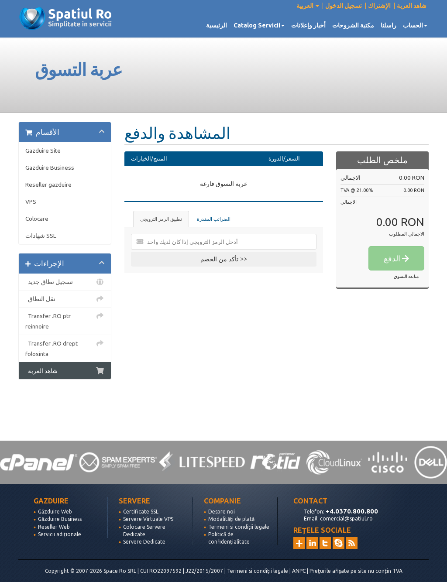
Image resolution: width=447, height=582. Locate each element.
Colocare (36, 218)
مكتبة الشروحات (353, 25)
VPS (30, 201)
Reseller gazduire (48, 184)
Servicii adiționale (59, 534)
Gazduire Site (43, 150)
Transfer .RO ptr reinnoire (64, 320)
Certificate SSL (140, 511)
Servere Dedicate (144, 541)
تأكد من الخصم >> (223, 259)
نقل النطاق (64, 299)
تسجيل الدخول (343, 6)
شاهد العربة (411, 6)
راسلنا (388, 25)
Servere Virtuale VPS (148, 519)
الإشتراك (379, 6)
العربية (307, 6)
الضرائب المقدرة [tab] (213, 219)
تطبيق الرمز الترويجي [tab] (161, 219)
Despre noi (221, 511)
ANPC (299, 571)
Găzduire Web (55, 511)
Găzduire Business (60, 519)
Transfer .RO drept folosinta (64, 347)
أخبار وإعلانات (308, 25)
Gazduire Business (49, 167)
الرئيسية (216, 25)
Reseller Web (54, 527)
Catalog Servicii (259, 25)
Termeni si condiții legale (238, 527)
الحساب (415, 25)
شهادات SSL (40, 235)
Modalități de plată (231, 519)
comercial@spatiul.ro (346, 518)
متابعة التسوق (406, 276)
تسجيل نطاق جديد (64, 282)
